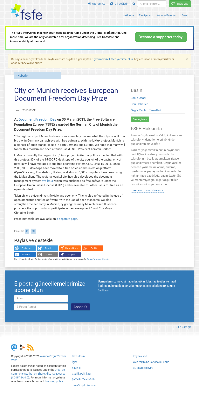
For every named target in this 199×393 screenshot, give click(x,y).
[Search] (133, 4)
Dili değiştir (119, 3)
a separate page (67, 219)
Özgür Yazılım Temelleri (146, 110)
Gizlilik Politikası (81, 373)
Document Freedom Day (37, 119)
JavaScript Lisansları (84, 385)
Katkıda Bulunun (166, 15)
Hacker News (71, 248)
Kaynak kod (140, 356)
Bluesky (48, 248)
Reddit (94, 248)
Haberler (23, 75)
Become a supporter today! (161, 37)
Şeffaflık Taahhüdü (83, 379)
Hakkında (128, 15)
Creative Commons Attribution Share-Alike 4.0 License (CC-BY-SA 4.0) (38, 373)
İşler (74, 362)
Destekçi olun (140, 119)
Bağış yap (179, 3)
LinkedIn (26, 254)
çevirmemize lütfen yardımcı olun (113, 59)
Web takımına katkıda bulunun (151, 362)
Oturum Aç (96, 3)
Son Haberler (139, 104)
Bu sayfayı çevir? (143, 367)
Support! (71, 254)
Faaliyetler (145, 15)
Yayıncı (76, 367)
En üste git (184, 326)
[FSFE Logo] (26, 12)
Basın (185, 15)
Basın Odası (138, 98)
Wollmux (47, 181)
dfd (33, 231)
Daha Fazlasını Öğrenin (98, 259)
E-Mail (49, 254)
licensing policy (54, 381)
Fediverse (26, 248)
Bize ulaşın (78, 356)
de (26, 231)
